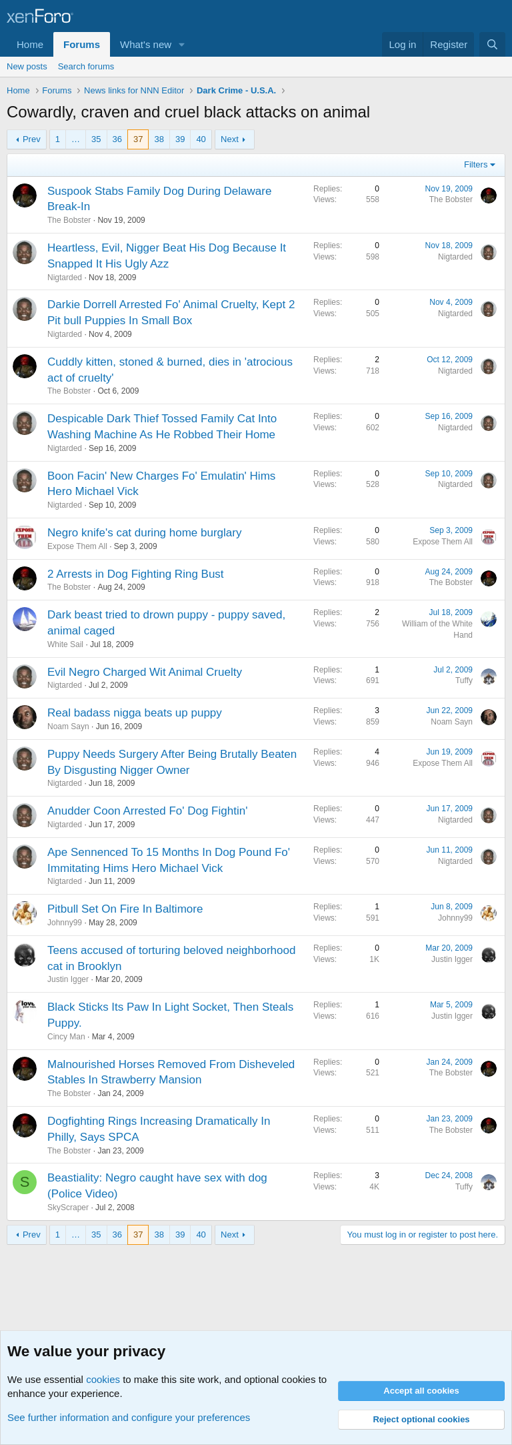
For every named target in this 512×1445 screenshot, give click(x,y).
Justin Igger (68, 979)
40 (200, 139)
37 (138, 139)
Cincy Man (66, 1036)
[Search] (492, 44)
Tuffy (464, 680)
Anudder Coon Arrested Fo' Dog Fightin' (147, 811)
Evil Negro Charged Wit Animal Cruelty (144, 672)
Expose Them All (77, 546)
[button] (182, 44)
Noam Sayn (68, 726)
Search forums (86, 66)
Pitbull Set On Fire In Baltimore (125, 909)
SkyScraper (68, 1207)
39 (180, 139)
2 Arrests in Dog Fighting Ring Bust (135, 574)
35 (96, 139)
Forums (81, 44)
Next (230, 139)
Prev (32, 139)
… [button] (75, 139)
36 (117, 139)
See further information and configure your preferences (128, 1417)
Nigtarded (64, 277)
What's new (145, 44)
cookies (103, 1379)
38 (158, 139)
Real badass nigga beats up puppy (134, 712)
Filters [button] (475, 164)
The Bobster (69, 220)
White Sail (65, 644)
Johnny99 (64, 922)
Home (30, 44)
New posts (27, 66)
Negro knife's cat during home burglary (144, 532)
